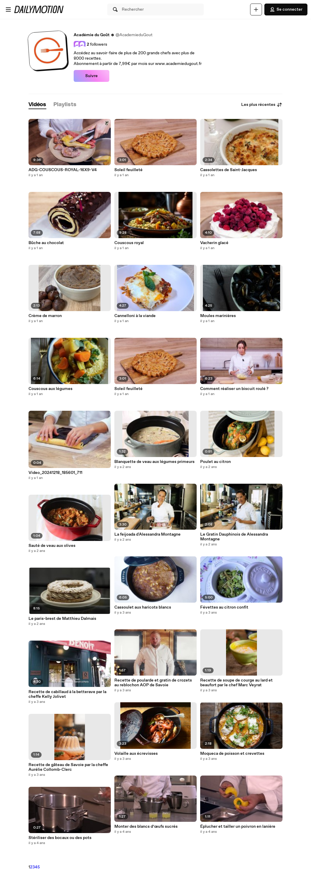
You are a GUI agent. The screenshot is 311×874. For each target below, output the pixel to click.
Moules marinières (218, 315)
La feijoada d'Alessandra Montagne (147, 534)
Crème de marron (45, 315)
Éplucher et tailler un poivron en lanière (237, 826)
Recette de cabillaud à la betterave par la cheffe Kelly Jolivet (67, 694)
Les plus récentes (261, 105)
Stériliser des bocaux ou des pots (60, 837)
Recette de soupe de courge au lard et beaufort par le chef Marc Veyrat (236, 682)
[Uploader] (256, 9)
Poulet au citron (215, 461)
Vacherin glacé (214, 243)
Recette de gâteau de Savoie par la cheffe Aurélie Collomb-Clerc (68, 767)
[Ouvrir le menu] (8, 9)
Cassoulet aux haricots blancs (142, 607)
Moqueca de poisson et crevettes (232, 753)
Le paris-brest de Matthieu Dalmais (62, 618)
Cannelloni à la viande (135, 315)
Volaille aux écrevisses (136, 753)
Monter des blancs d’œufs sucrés (146, 826)
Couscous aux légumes (50, 388)
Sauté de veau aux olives (52, 545)
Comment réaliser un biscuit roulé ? (234, 388)
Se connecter (285, 9)
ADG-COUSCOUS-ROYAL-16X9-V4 (63, 170)
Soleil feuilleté (128, 170)
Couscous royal (129, 243)
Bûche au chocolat (46, 243)
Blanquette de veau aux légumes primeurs (154, 461)
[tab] (37, 105)
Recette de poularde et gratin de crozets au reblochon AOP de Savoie (153, 682)
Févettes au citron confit (224, 607)
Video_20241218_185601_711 (55, 472)
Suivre (91, 76)
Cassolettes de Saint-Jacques (228, 170)
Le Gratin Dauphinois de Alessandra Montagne (234, 537)
